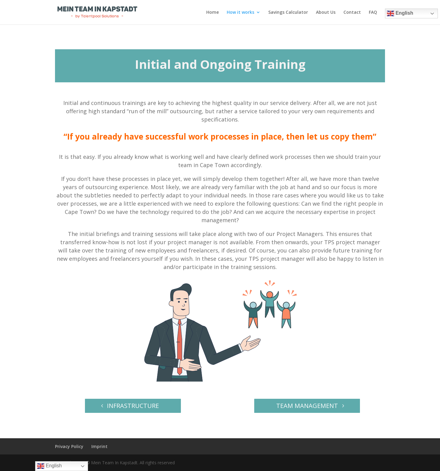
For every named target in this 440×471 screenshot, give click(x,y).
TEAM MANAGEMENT (307, 406)
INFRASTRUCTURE (133, 406)
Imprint (99, 446)
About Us (326, 12)
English (400, 13)
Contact (352, 12)
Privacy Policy (69, 446)
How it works (240, 12)
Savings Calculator (288, 12)
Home (212, 12)
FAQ (373, 12)
